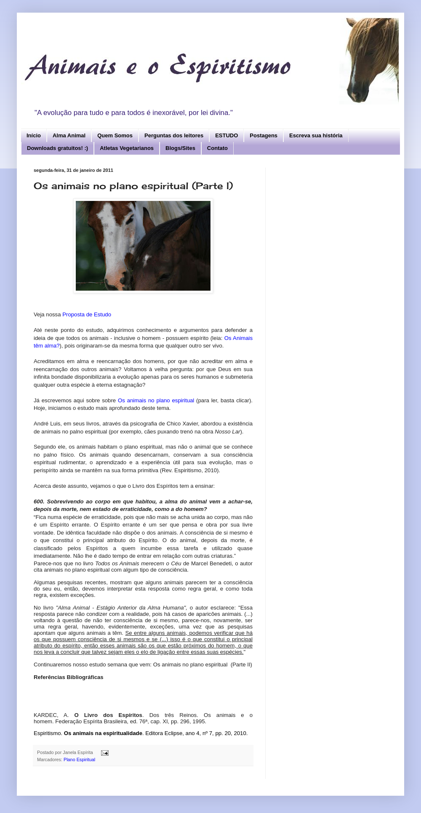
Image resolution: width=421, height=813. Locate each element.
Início (34, 135)
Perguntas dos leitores (173, 135)
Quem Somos (115, 135)
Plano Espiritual (79, 759)
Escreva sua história (315, 135)
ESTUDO (226, 135)
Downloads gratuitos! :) (57, 148)
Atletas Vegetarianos (127, 148)
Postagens (263, 135)
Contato (217, 148)
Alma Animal (69, 135)
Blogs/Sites (180, 148)
